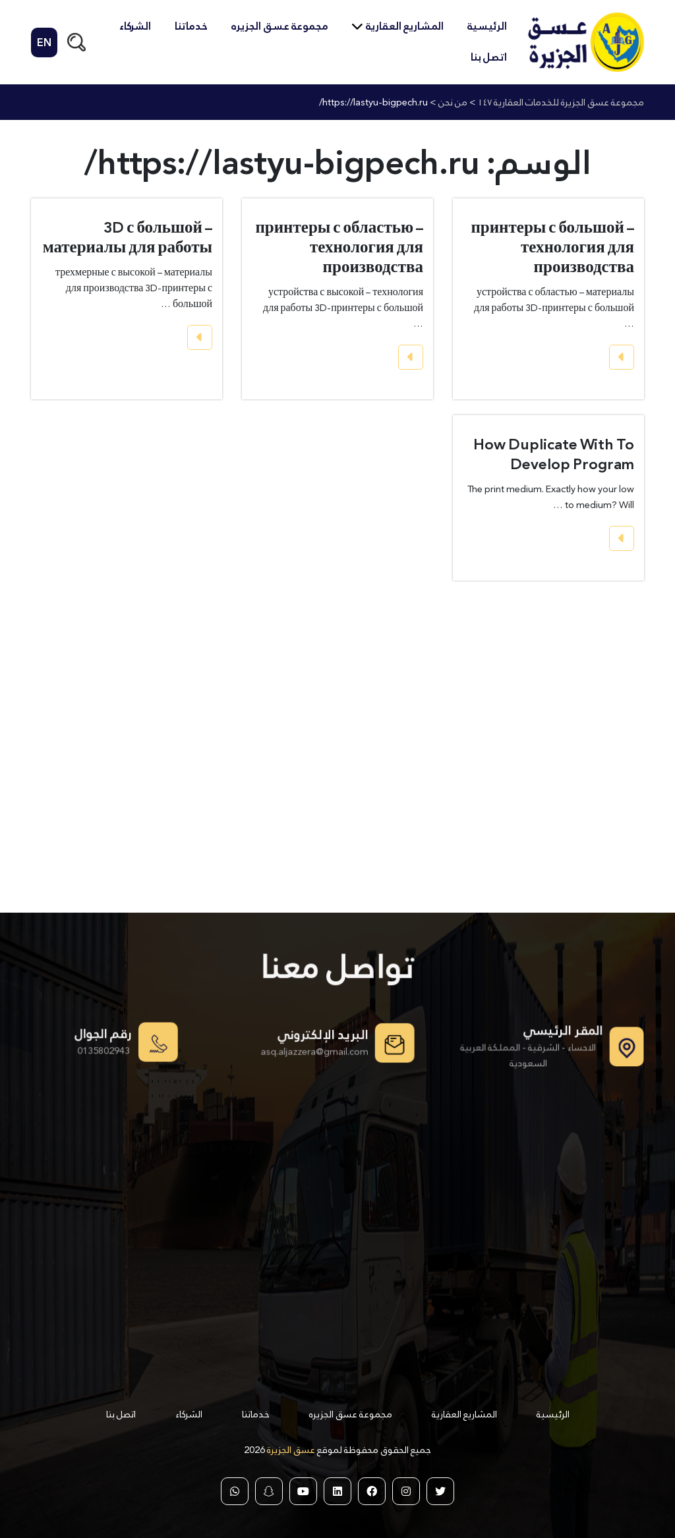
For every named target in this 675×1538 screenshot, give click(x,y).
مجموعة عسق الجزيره (279, 26)
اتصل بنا (489, 57)
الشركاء (135, 26)
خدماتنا (191, 26)
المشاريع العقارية (405, 26)
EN (44, 42)
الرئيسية (487, 26)
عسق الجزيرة (290, 1449)
